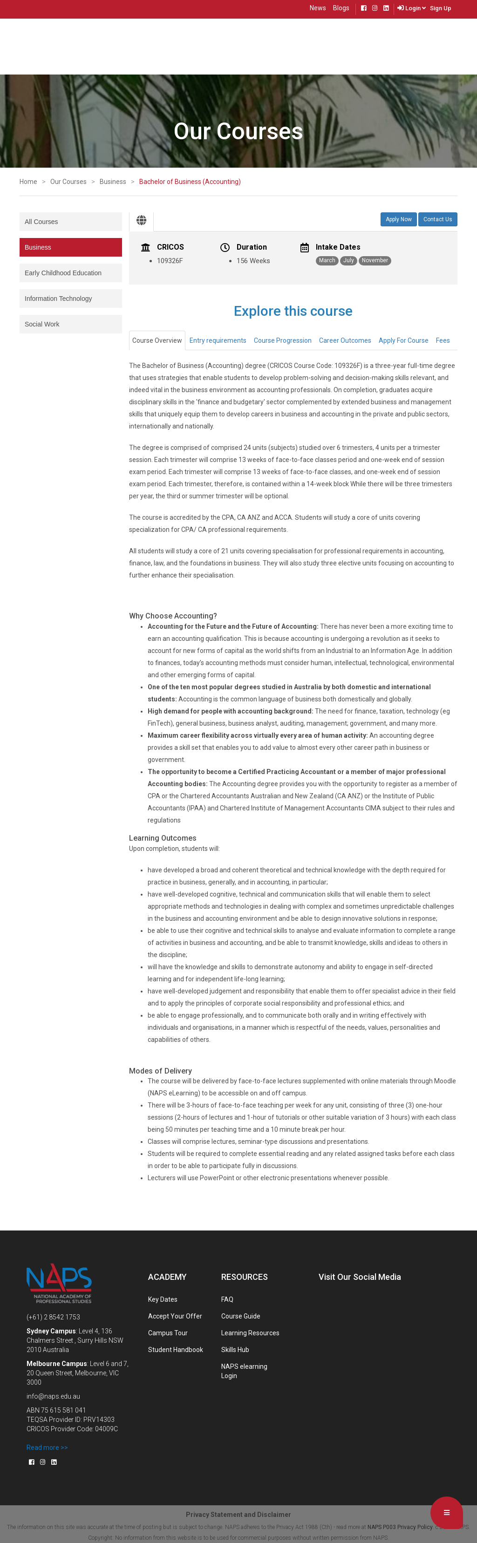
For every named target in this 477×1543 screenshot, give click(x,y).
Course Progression (283, 340)
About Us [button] (150, 45)
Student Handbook (175, 1349)
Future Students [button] (243, 45)
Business (113, 181)
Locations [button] (190, 45)
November (375, 260)
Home (82, 45)
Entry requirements (218, 340)
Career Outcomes (345, 340)
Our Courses (68, 181)
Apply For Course (404, 340)
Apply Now (399, 219)
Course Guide (240, 1316)
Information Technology (58, 298)
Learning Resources (250, 1333)
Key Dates (162, 1299)
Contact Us (359, 45)
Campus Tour (168, 1333)
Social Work (42, 324)
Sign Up (440, 8)
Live (390, 45)
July (348, 260)
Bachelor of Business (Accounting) (190, 181)
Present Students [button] (306, 45)
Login (415, 8)
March (327, 260)
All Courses (41, 221)
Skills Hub (235, 1349)
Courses (111, 45)
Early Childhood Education (63, 273)
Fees (443, 340)
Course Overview (157, 340)
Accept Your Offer (175, 1316)
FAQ (227, 1299)
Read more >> (47, 1447)
